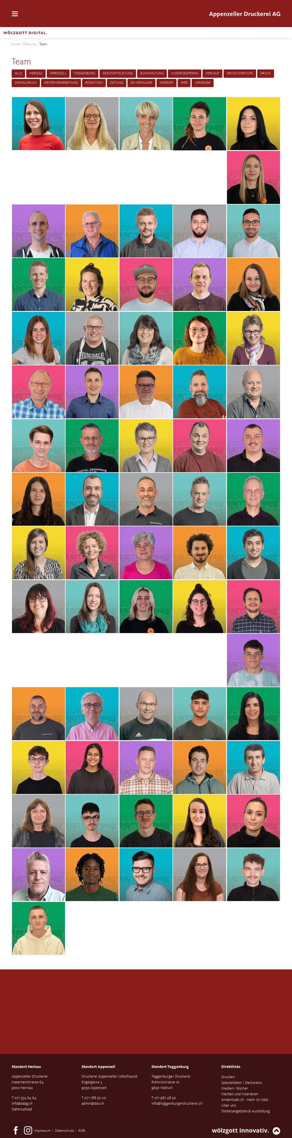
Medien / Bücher (234, 1088)
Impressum (42, 1131)
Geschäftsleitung (118, 73)
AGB (81, 1131)
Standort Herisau (26, 1067)
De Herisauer (141, 83)
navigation (15, 13)
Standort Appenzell (98, 1067)
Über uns (29, 44)
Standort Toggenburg (170, 1067)
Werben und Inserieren (239, 1094)
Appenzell (58, 73)
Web (184, 83)
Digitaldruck (26, 83)
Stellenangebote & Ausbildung (245, 1111)
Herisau (35, 73)
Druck (265, 73)
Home (15, 44)
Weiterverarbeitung (61, 83)
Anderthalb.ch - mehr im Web (244, 1100)
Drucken (228, 1077)
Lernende (202, 83)
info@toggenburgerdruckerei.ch (176, 1104)
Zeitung (116, 83)
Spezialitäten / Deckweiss (241, 1083)
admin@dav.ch (93, 1104)
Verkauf (212, 73)
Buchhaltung (152, 73)
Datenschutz (64, 1131)
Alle (18, 73)
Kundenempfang (184, 73)
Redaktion (94, 83)
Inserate (166, 83)
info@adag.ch (22, 1104)
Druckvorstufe (240, 73)
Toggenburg (84, 73)
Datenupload (22, 1109)
